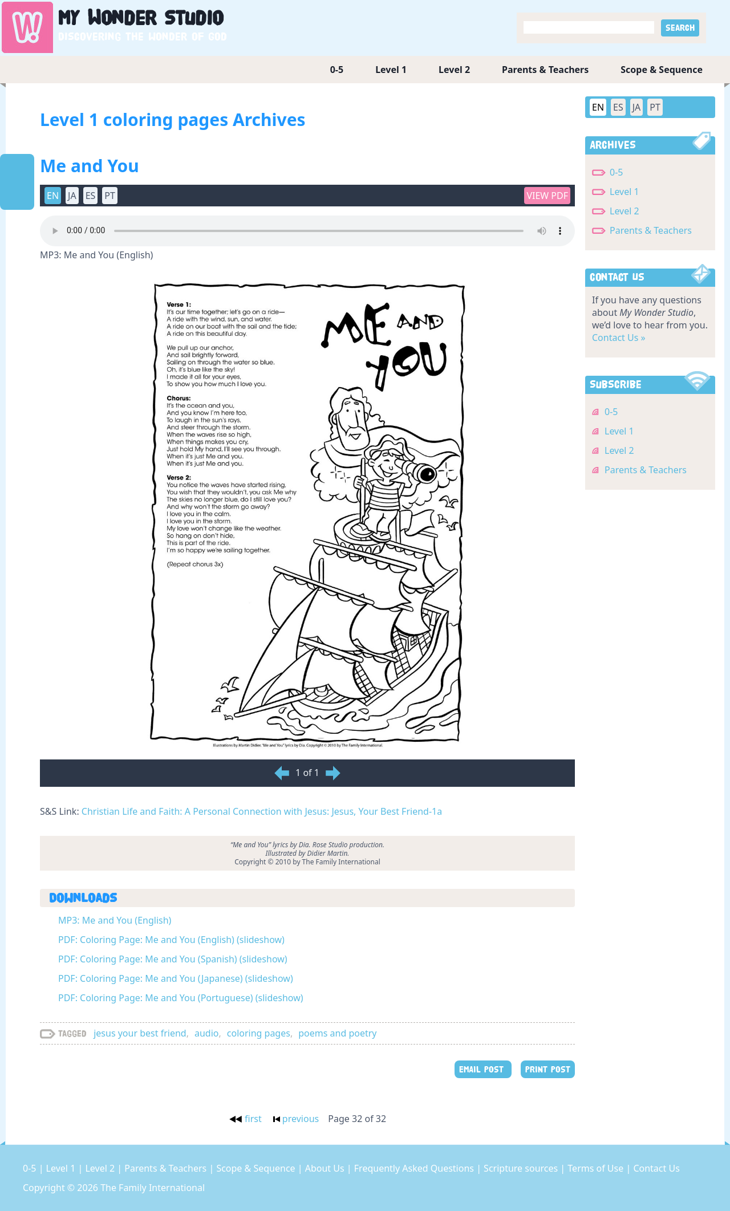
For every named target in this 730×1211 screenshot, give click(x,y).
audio (206, 1033)
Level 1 (391, 69)
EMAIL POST (483, 1069)
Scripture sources (522, 1168)
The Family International (152, 1187)
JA (72, 195)
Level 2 (454, 69)
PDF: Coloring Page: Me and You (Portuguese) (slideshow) (180, 997)
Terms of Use (596, 1168)
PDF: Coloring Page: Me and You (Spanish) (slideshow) (172, 959)
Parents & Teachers (545, 69)
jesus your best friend (140, 1033)
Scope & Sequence (661, 69)
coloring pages (258, 1033)
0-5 (336, 69)
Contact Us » (619, 337)
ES (91, 195)
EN (53, 195)
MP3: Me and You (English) (114, 920)
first (245, 1118)
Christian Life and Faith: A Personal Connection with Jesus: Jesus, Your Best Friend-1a (262, 811)
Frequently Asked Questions (415, 1168)
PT (109, 195)
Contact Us (656, 1168)
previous (296, 1118)
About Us (326, 1168)
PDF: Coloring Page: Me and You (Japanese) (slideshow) (175, 978)
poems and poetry (337, 1033)
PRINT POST (547, 1069)
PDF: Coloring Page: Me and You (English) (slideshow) (171, 939)
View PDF (547, 195)
